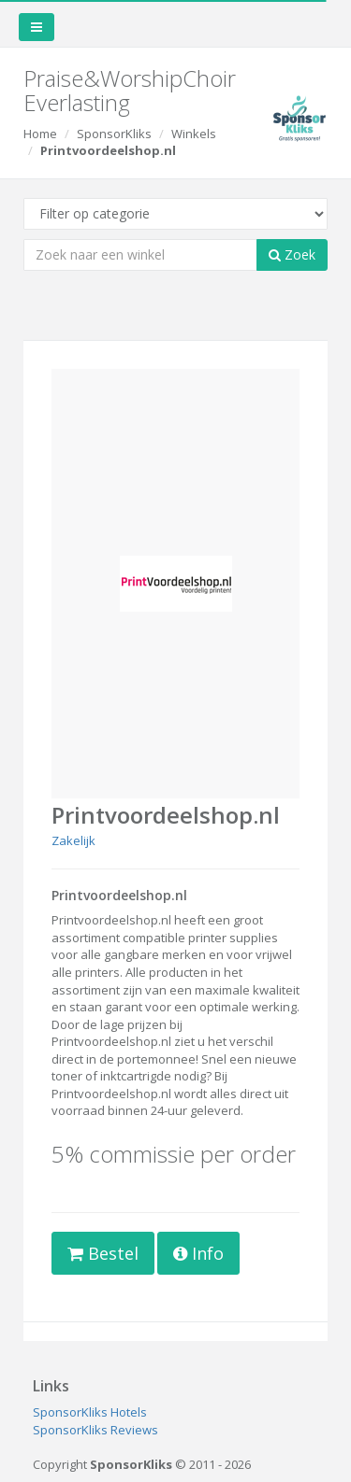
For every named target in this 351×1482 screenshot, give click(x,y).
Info (198, 1253)
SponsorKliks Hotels (90, 1412)
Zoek (292, 254)
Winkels (193, 133)
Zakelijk (73, 840)
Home (40, 133)
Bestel (103, 1253)
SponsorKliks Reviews (95, 1429)
